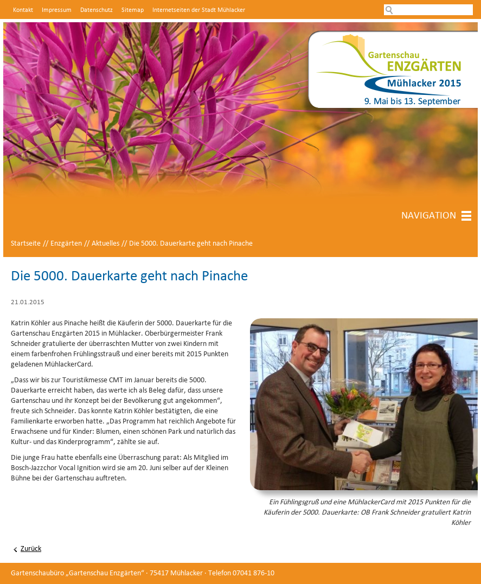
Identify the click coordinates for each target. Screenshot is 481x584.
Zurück (31, 549)
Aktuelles (105, 244)
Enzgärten (66, 244)
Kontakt (23, 10)
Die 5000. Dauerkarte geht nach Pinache (191, 244)
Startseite (26, 244)
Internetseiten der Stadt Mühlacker (198, 10)
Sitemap (132, 10)
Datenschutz (96, 10)
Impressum (57, 10)
